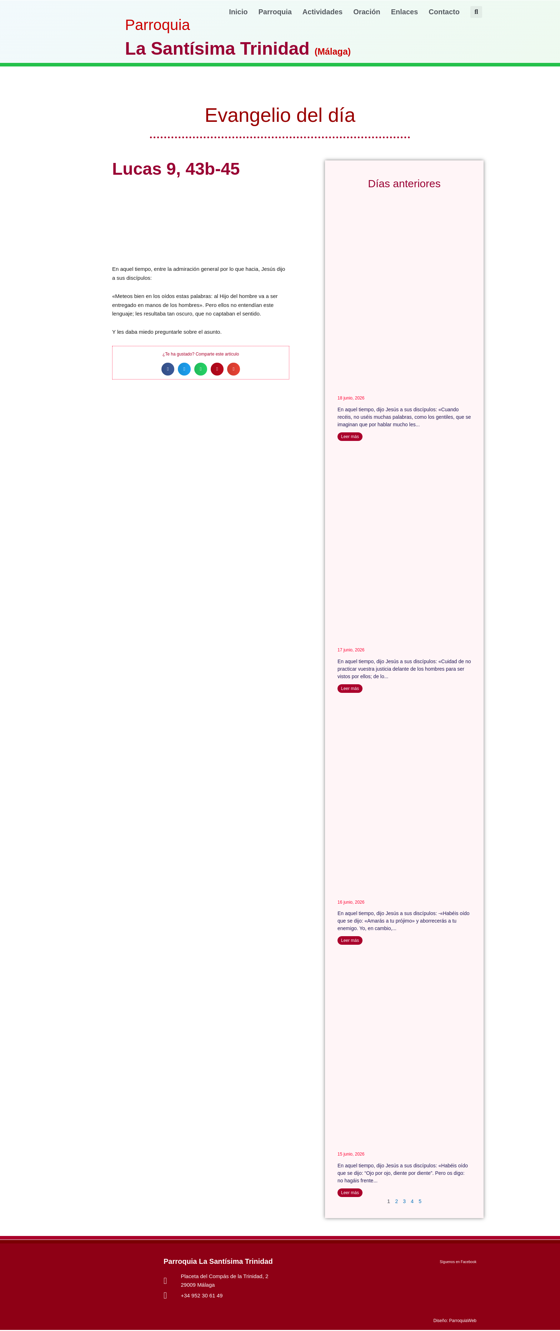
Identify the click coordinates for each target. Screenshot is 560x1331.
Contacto (444, 12)
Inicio (238, 12)
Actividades (322, 12)
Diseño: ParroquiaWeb (454, 1321)
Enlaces (404, 12)
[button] (476, 12)
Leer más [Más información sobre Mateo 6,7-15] (350, 436)
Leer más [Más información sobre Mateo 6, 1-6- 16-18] (350, 688)
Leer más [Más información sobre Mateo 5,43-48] (350, 941)
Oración (366, 12)
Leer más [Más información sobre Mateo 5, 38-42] (350, 1193)
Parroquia (275, 12)
